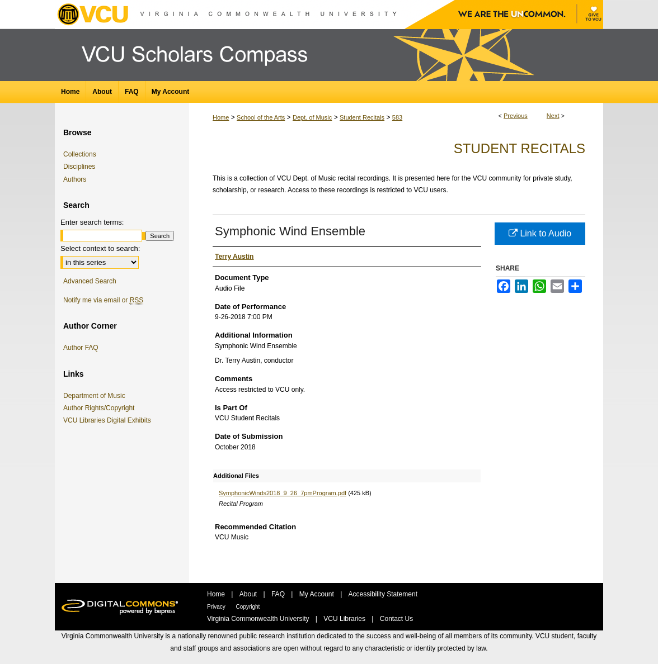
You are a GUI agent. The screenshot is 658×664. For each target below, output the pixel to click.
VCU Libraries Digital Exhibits (109, 420)
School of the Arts (261, 117)
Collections (79, 154)
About (249, 594)
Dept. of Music (312, 117)
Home (221, 117)
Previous (516, 115)
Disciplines (79, 166)
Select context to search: (100, 248)
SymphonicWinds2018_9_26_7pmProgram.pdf (282, 493)
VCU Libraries (345, 619)
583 (397, 117)
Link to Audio (540, 233)
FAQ (278, 594)
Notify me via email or (103, 300)
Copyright (248, 607)
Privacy (217, 607)
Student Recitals (362, 117)
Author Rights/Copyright (100, 408)
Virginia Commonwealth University (259, 619)
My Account (317, 594)
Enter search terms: (92, 222)
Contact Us (396, 619)
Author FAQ (80, 348)
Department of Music (96, 396)
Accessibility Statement (383, 594)
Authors (74, 179)
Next (553, 115)
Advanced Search (89, 281)
